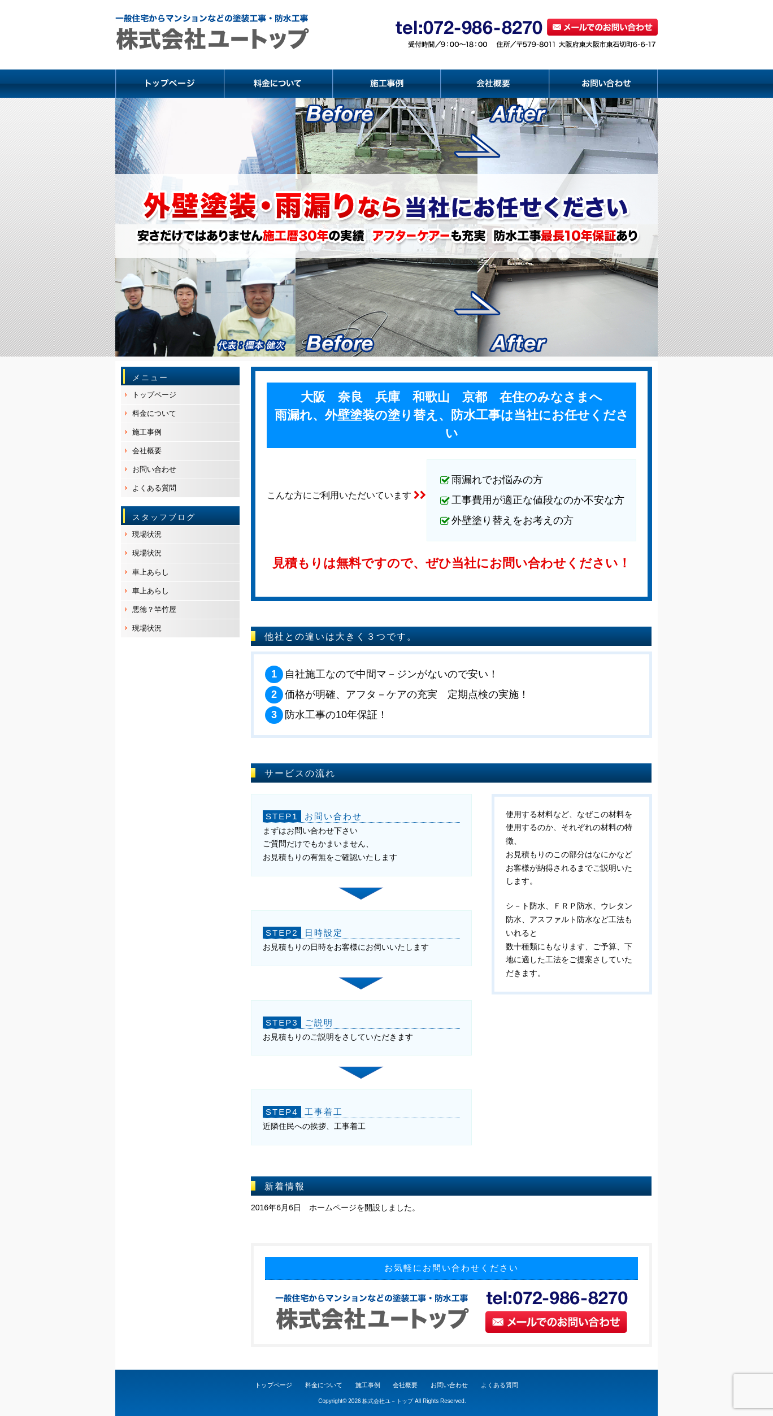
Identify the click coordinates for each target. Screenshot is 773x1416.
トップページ (154, 394)
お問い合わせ (154, 469)
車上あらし (150, 572)
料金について (154, 413)
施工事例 (147, 432)
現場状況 (147, 534)
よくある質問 (154, 488)
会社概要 (147, 450)
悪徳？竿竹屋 (154, 609)
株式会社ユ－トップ (387, 1401)
